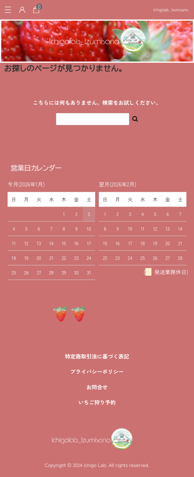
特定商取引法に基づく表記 (97, 356)
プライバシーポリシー (97, 371)
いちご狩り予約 (97, 402)
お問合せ (97, 387)
